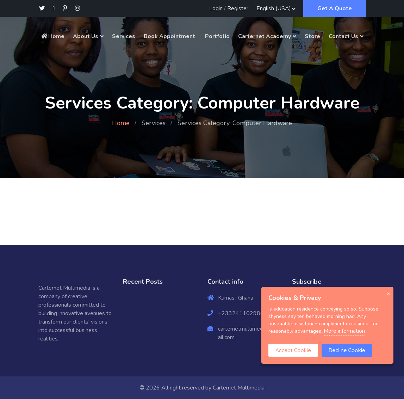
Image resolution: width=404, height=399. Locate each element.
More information (344, 330)
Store (312, 36)
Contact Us (343, 36)
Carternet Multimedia (239, 388)
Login (216, 8)
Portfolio (217, 36)
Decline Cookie (347, 350)
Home (52, 36)
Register (237, 8)
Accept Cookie (293, 350)
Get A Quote (334, 8)
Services (123, 36)
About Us (85, 36)
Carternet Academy (264, 36)
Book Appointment (169, 36)
